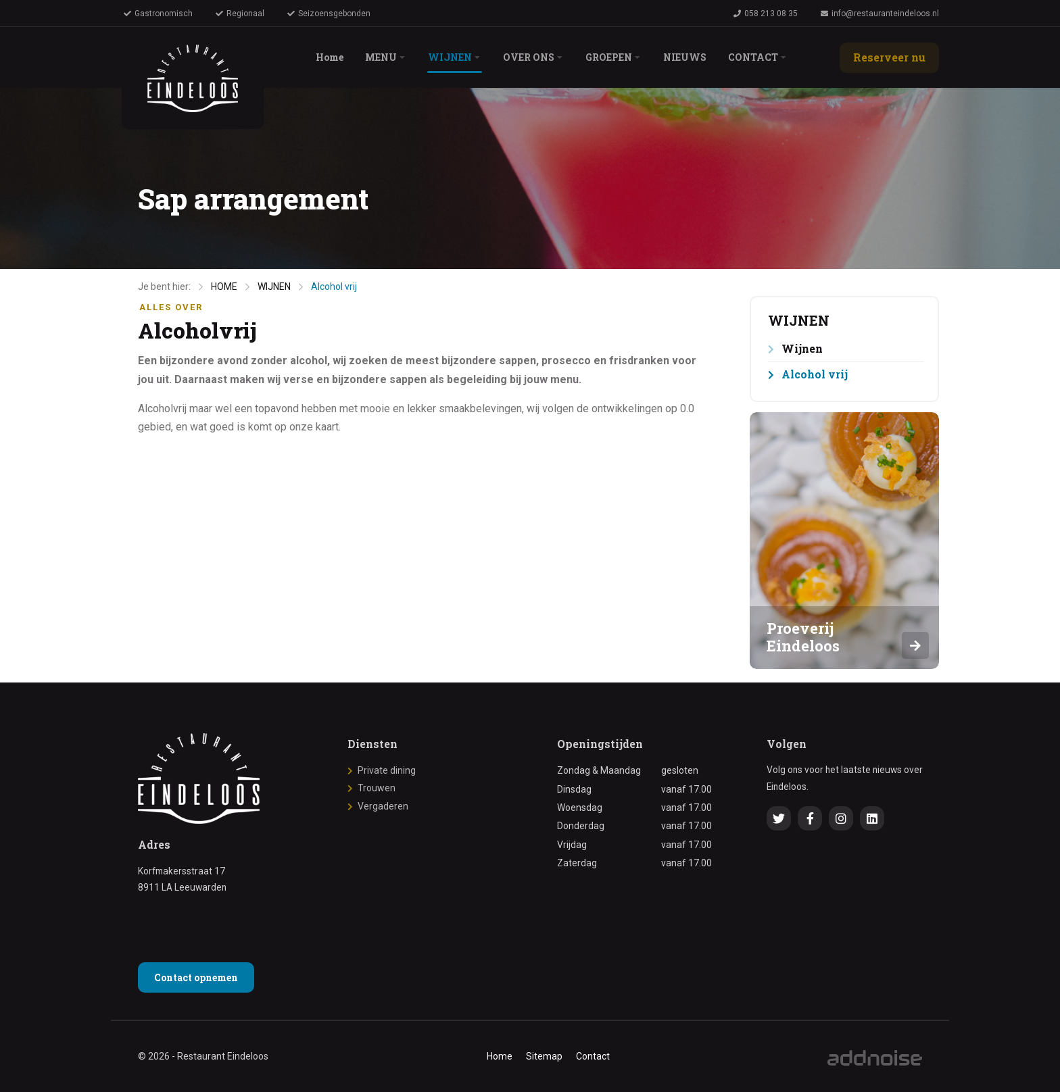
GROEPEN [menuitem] (612, 57)
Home (499, 1056)
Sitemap (544, 1056)
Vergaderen (383, 806)
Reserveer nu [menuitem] (889, 57)
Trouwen (376, 788)
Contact (593, 1056)
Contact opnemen (196, 977)
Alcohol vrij (334, 286)
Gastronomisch (158, 13)
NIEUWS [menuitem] (688, 57)
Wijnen (802, 348)
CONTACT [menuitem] (756, 57)
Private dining (387, 770)
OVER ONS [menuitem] (532, 57)
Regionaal (240, 13)
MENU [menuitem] (384, 57)
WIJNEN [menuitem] (453, 57)
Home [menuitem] (333, 57)
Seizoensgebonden (328, 13)
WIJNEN (274, 286)
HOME (224, 286)
